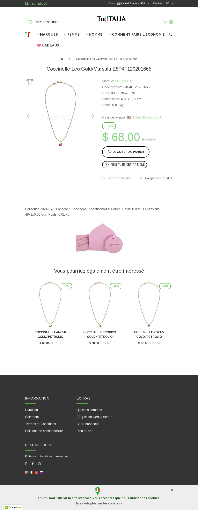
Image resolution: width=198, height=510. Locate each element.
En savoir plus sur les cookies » (99, 503)
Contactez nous (87, 424)
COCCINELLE (125, 81)
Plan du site (84, 431)
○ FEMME (72, 34)
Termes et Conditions (40, 424)
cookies (153, 498)
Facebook (46, 456)
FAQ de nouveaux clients (94, 417)
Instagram (61, 456)
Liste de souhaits (46, 22)
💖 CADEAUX (48, 45)
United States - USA (144, 117)
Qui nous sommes (89, 410)
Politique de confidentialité (44, 431)
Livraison (31, 410)
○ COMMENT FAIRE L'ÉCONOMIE (137, 34)
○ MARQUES (47, 34)
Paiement (32, 417)
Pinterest (31, 456)
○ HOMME (94, 34)
